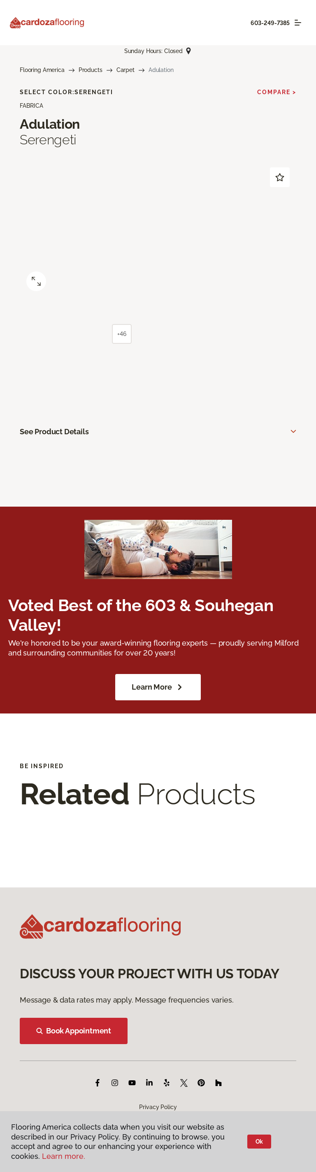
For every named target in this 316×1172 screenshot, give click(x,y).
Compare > (276, 92)
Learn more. (63, 1156)
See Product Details (54, 431)
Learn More (158, 687)
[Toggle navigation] (298, 22)
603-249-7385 (270, 23)
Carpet (125, 70)
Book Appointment (73, 1030)
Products (90, 70)
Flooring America (42, 70)
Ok (259, 1141)
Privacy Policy (158, 1107)
